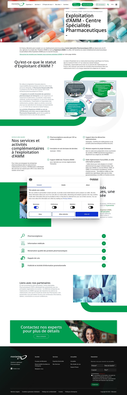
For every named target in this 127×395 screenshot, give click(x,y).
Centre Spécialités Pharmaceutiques (87, 4)
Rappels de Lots (30, 258)
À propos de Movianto (41, 361)
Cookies (61, 391)
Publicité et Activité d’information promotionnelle (43, 265)
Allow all (86, 214)
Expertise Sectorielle (58, 361)
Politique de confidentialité (49, 391)
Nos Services (56, 364)
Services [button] (37, 4)
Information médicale (32, 243)
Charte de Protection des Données (104, 380)
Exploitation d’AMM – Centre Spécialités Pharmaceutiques (87, 11)
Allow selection (63, 214)
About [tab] (88, 185)
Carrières (66, 4)
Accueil (68, 11)
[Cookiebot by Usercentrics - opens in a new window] (91, 179)
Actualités (73, 361)
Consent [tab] (39, 185)
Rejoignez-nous (39, 368)
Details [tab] (63, 185)
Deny (40, 214)
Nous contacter (76, 4)
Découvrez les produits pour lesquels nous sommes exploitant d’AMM (41, 54)
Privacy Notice (67, 198)
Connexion (101, 4)
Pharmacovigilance (31, 236)
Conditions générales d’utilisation (31, 391)
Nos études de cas (76, 364)
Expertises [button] (29, 4)
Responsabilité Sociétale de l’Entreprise (42, 365)
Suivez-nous (16, 368)
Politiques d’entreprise (72, 391)
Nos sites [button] (57, 4)
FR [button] (112, 4)
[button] (108, 4)
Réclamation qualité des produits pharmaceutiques (43, 250)
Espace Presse (74, 367)
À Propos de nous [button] (47, 4)
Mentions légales (15, 391)
